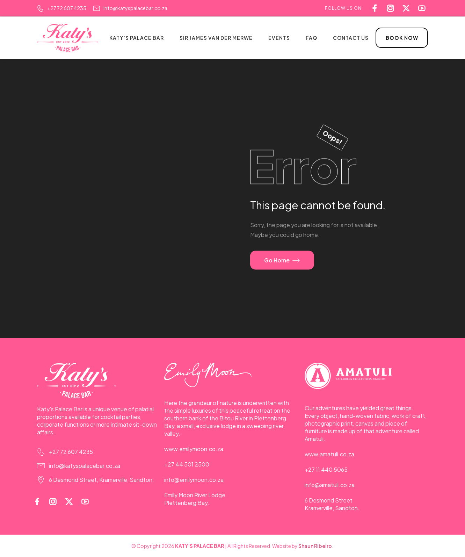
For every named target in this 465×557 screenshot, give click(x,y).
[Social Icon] (423, 8)
